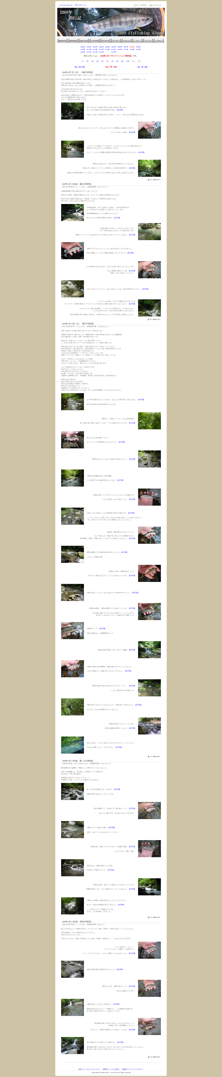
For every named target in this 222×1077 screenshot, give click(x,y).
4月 (97, 61)
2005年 (113, 47)
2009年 (138, 47)
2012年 (95, 49)
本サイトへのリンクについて (90, 1069)
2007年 (126, 47)
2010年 (83, 49)
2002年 (95, 47)
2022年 (95, 52)
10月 (127, 61)
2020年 (82, 52)
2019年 (138, 49)
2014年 (107, 49)
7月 (112, 61)
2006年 (119, 47)
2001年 (89, 47)
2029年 (138, 52)
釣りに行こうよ (80, 5)
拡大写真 (120, 110)
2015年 (113, 49)
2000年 (82, 47)
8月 (117, 61)
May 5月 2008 (80, 67)
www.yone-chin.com (65, 5)
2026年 (119, 52)
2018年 (132, 49)
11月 (133, 61)
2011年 (89, 49)
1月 (82, 61)
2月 (87, 61)
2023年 (101, 52)
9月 (122, 61)
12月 (139, 61)
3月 (92, 61)
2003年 (101, 47)
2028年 (132, 52)
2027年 (126, 52)
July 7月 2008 (142, 67)
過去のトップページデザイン (133, 1069)
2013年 (101, 49)
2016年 (119, 49)
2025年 (113, 52)
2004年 (107, 47)
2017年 (126, 49)
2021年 (89, 52)
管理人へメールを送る (111, 1069)
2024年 (107, 52)
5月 (102, 61)
